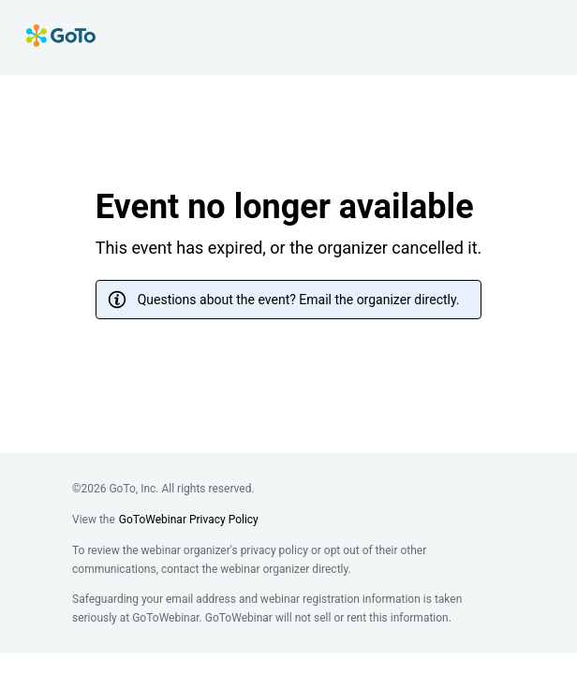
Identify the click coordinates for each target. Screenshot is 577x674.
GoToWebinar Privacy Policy (189, 519)
